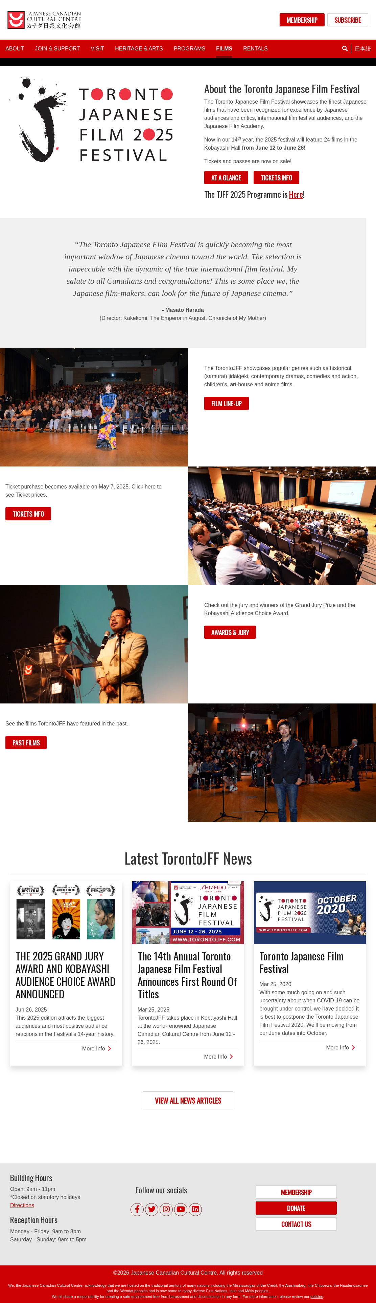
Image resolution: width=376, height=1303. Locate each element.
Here (296, 194)
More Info (96, 1048)
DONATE (296, 1208)
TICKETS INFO (276, 177)
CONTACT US (296, 1224)
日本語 (363, 48)
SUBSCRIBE (347, 19)
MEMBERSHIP (302, 19)
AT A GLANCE (226, 177)
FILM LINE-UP (226, 403)
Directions (22, 1205)
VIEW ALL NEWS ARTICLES (188, 1100)
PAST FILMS (26, 742)
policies (316, 1297)
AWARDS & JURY (230, 632)
